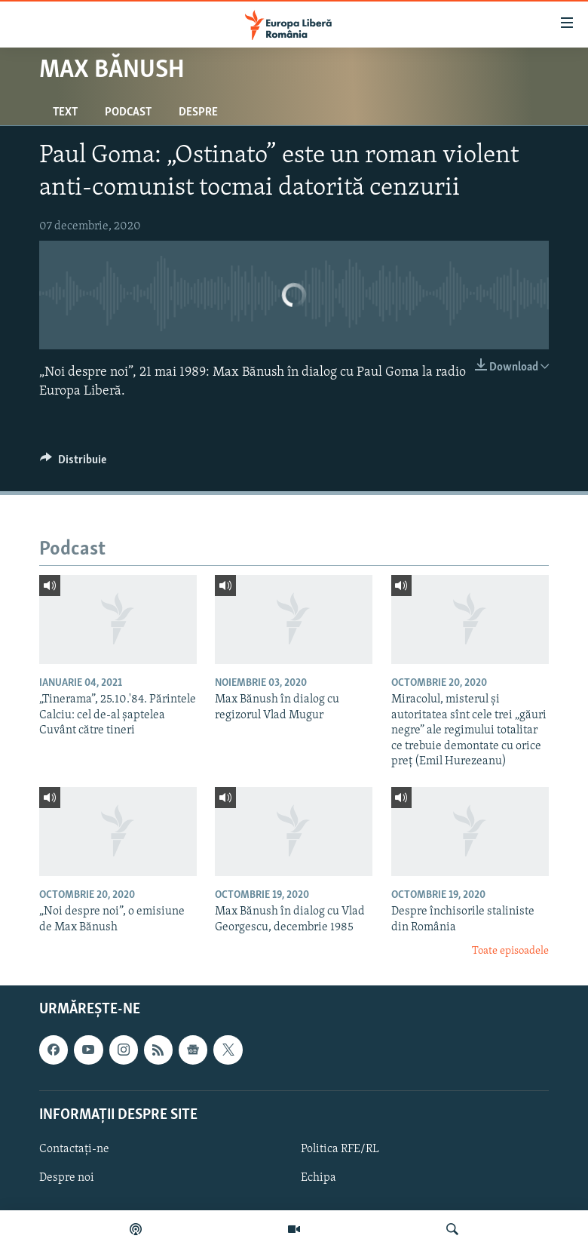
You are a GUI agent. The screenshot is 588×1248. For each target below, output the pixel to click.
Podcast (128, 112)
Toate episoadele (510, 951)
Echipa (318, 1178)
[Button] (73, 463)
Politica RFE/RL (340, 1148)
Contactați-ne (74, 1148)
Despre (198, 112)
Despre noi (66, 1178)
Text (65, 112)
